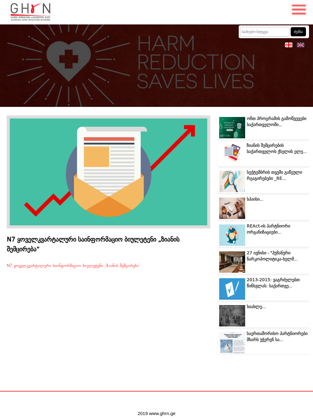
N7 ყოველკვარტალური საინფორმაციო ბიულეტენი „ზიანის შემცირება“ (73, 265)
